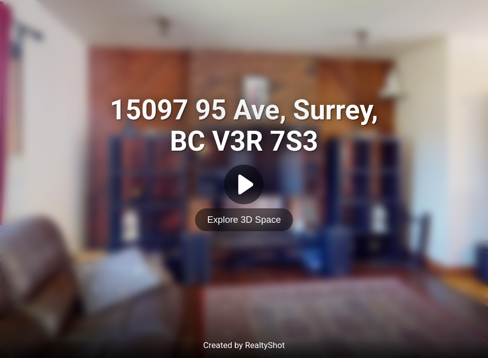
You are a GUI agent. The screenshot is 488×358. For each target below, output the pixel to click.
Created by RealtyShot (244, 345)
